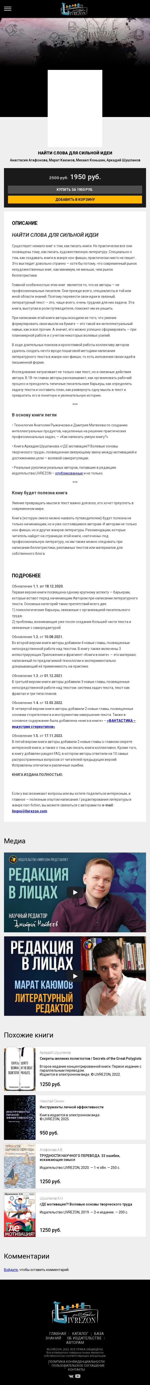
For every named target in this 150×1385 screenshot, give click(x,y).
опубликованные (69, 473)
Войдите (11, 1270)
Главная (57, 1333)
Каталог (80, 1333)
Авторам (75, 1342)
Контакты (76, 1369)
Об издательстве (84, 1338)
